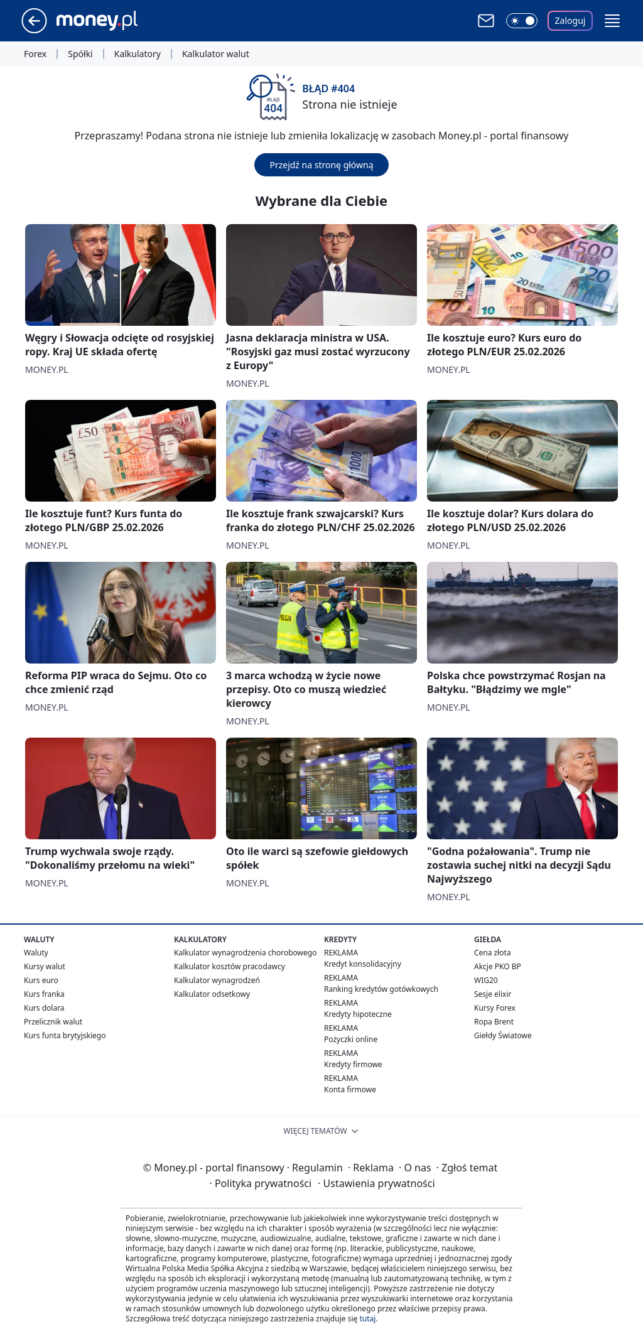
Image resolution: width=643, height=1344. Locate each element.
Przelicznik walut (53, 1021)
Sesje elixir (492, 994)
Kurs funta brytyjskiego (64, 1035)
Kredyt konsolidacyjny (362, 964)
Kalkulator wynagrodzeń (217, 980)
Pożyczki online (350, 1039)
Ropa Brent (494, 1021)
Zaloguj (570, 20)
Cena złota (492, 952)
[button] (612, 21)
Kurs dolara (44, 1008)
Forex (35, 54)
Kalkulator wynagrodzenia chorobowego (245, 952)
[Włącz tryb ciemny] (522, 20)
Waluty (36, 952)
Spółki (80, 54)
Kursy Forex (495, 1008)
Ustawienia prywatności (376, 1183)
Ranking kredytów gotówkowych (381, 989)
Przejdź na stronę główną (321, 165)
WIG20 (486, 980)
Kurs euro (41, 980)
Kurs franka (44, 994)
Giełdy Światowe (503, 1035)
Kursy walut (44, 966)
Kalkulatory (137, 54)
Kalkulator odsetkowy (212, 994)
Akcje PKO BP (497, 966)
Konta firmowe (350, 1089)
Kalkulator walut (215, 54)
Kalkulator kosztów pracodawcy (229, 966)
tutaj (367, 1318)
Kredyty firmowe (353, 1064)
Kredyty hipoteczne (358, 1014)
